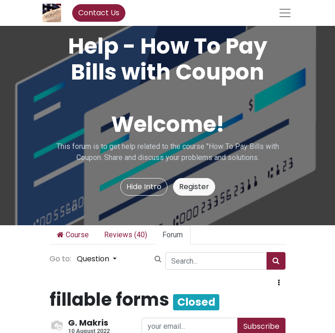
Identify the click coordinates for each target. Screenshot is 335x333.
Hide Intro (143, 186)
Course (73, 234)
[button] (278, 283)
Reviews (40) (125, 234)
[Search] (276, 261)
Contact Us (98, 12)
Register (194, 186)
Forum (172, 234)
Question (94, 258)
